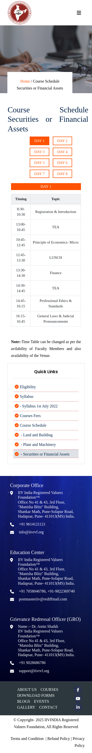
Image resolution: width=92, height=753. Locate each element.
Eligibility (28, 390)
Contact (48, 707)
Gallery (26, 707)
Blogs (23, 701)
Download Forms (35, 695)
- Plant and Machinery (38, 448)
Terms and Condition (27, 738)
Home (25, 81)
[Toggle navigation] (79, 13)
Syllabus (26, 400)
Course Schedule (33, 428)
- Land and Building (36, 438)
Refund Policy (58, 738)
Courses (49, 689)
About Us (27, 689)
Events (41, 701)
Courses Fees (30, 419)
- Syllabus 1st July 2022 (39, 409)
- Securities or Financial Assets (44, 457)
